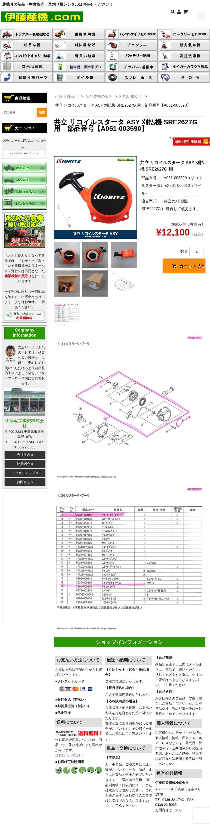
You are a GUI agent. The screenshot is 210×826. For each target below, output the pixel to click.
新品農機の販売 (99, 96)
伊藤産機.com (67, 96)
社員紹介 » (25, 464)
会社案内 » (25, 455)
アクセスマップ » (25, 473)
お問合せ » (25, 482)
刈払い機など (130, 96)
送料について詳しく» (71, 755)
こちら (177, 810)
